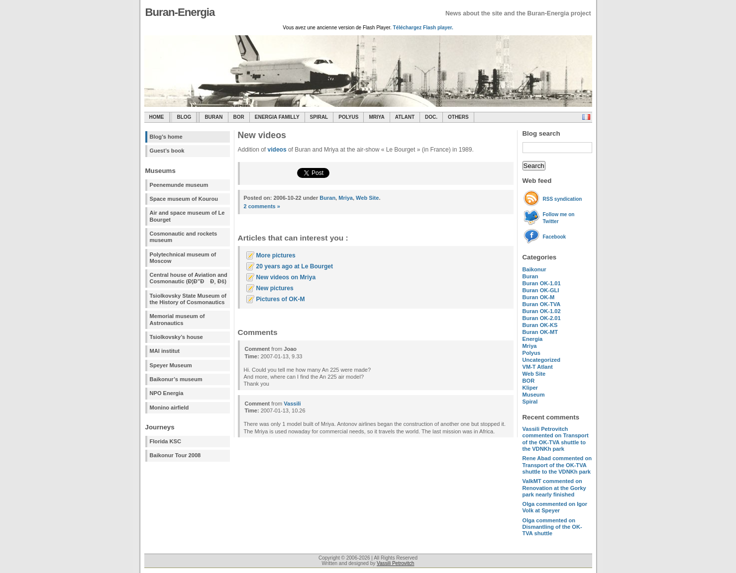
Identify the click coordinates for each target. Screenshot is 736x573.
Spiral (530, 402)
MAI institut (165, 351)
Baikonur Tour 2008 (175, 455)
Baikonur (534, 269)
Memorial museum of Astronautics (177, 319)
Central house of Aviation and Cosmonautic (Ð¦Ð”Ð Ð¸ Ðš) (188, 278)
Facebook (554, 237)
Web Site (534, 374)
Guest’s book (167, 151)
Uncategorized (541, 360)
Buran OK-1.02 (542, 311)
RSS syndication (562, 199)
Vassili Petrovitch (395, 563)
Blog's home (166, 137)
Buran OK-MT (540, 332)
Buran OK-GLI (541, 290)
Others (458, 117)
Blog (184, 117)
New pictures (275, 288)
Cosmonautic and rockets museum (183, 237)
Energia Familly (277, 117)
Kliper (530, 388)
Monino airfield (169, 407)
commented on (556, 439)
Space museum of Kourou (184, 199)
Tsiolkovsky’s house (176, 337)
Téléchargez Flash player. (423, 27)
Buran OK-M (539, 297)
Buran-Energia (180, 12)
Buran (213, 117)
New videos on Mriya (286, 277)
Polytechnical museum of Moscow (183, 257)
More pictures (276, 255)
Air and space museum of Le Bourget (187, 216)
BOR (238, 117)
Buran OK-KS (540, 325)
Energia (533, 339)
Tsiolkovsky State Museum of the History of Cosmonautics (188, 299)
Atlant (405, 117)
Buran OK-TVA (542, 304)
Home (156, 117)
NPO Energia (167, 393)
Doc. (431, 117)
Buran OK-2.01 (542, 318)
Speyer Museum (171, 365)
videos (277, 149)
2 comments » (262, 206)
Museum (534, 395)
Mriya (376, 117)
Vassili (292, 404)
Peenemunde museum (179, 185)
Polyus (348, 117)
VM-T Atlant (538, 367)
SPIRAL (319, 117)
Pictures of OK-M (280, 299)
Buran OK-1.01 (542, 283)
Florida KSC (166, 441)
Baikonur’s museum (176, 379)
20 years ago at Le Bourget (294, 266)
